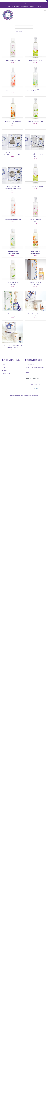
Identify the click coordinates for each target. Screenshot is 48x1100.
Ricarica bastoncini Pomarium (13, 219)
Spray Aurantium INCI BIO (35, 121)
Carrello (5, 367)
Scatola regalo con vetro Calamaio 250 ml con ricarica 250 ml (13, 188)
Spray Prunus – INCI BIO (12, 60)
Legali (27, 372)
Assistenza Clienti (7, 377)
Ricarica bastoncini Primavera (35, 186)
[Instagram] (36, 388)
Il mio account (6, 373)
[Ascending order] (31, 27)
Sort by (20, 27)
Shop (4, 364)
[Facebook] (34, 388)
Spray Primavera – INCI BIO (35, 60)
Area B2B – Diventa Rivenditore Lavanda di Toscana (35, 368)
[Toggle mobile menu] (45, 10)
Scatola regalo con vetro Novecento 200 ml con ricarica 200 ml (35, 155)
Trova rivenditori (30, 364)
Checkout (5, 370)
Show (19, 31)
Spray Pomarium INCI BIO (12, 90)
